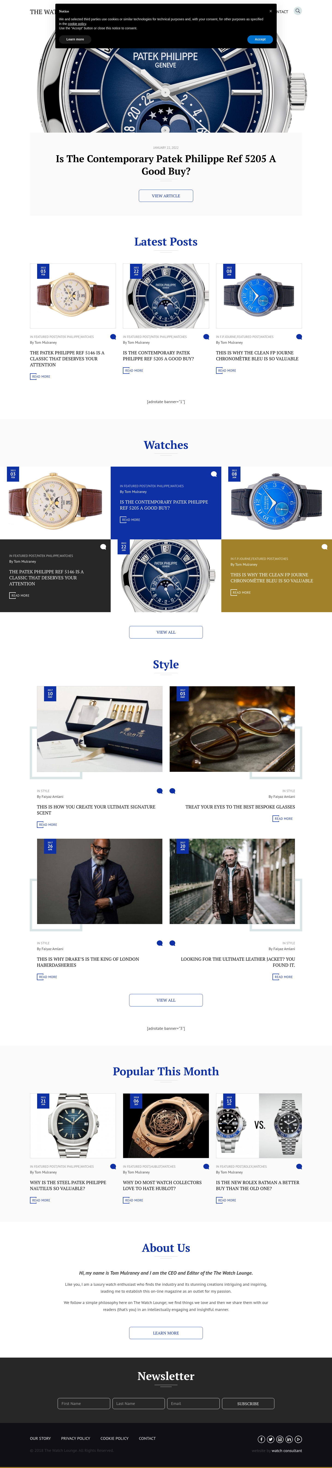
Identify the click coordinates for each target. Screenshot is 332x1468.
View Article (166, 195)
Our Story (40, 1438)
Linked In (289, 1439)
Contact (147, 1438)
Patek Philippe (68, 337)
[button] (270, 11)
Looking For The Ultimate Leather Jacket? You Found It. (238, 962)
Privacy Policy (75, 1438)
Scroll (11, 141)
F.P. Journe (228, 337)
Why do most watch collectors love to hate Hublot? (162, 1185)
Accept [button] (260, 39)
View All (166, 632)
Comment (113, 337)
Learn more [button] (75, 39)
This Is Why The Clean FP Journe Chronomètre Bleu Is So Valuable (257, 356)
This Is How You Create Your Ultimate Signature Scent (96, 810)
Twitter (270, 1439)
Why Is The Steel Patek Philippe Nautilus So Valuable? (68, 1185)
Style (45, 791)
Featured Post (45, 337)
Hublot (155, 1166)
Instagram (280, 1439)
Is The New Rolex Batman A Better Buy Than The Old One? (257, 1185)
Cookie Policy (114, 1438)
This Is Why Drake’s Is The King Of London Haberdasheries (88, 962)
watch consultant (287, 1450)
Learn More (166, 1333)
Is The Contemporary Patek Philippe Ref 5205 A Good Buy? (158, 356)
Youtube (298, 1439)
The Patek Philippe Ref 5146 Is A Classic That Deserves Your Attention (166, 165)
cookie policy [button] (77, 24)
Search (298, 11)
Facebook (261, 1439)
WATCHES (87, 337)
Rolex (248, 1166)
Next (323, 143)
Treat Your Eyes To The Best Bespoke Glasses (240, 807)
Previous (314, 143)
